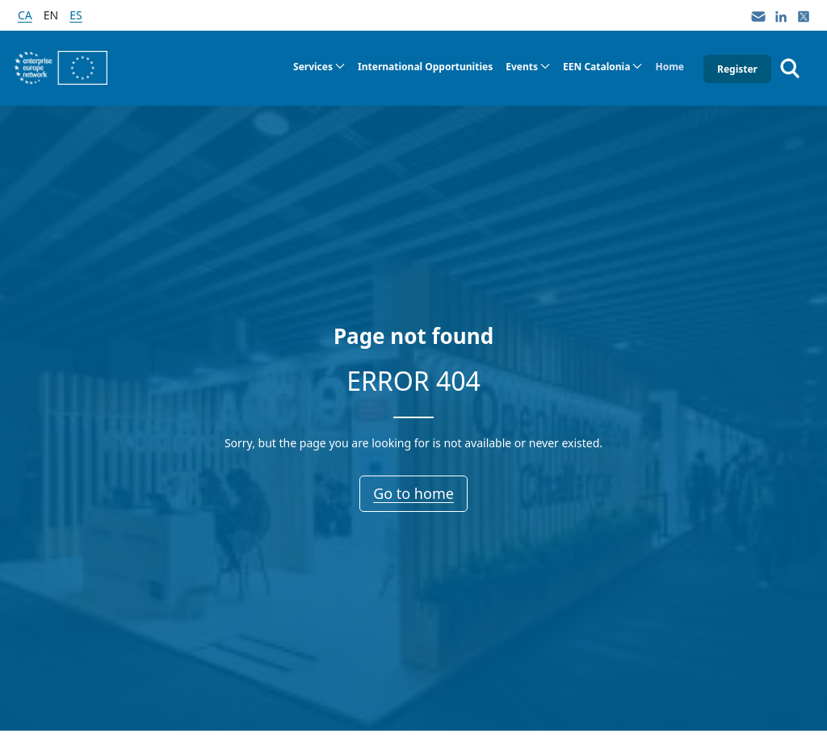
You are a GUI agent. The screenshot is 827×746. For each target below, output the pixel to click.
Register (737, 69)
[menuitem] (319, 67)
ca (25, 15)
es (75, 15)
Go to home (413, 493)
